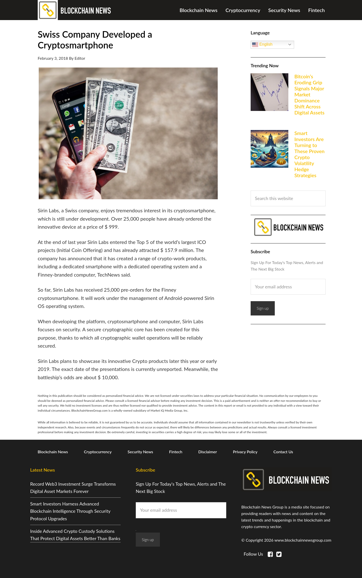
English (262, 45)
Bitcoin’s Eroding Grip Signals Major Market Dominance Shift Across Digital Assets (309, 94)
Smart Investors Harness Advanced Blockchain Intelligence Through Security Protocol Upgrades (70, 511)
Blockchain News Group (75, 10)
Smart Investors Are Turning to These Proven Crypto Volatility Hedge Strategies (309, 154)
